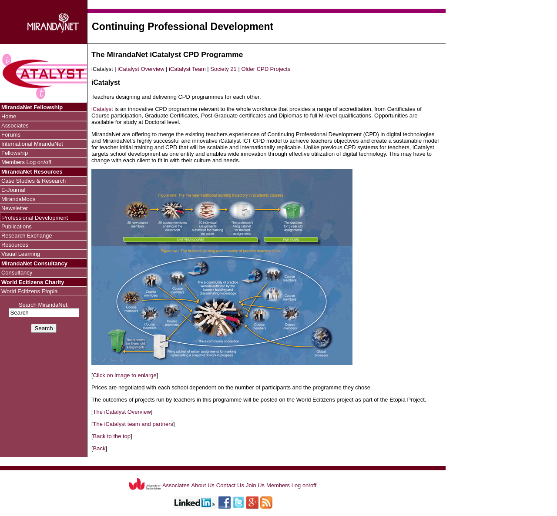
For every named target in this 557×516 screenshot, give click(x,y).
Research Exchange (26, 235)
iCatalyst (102, 109)
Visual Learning (20, 254)
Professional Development (35, 217)
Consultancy (16, 272)
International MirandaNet (32, 144)
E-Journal (13, 190)
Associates (15, 125)
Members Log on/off (26, 162)
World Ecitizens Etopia (29, 291)
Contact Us (230, 485)
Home (9, 116)
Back (99, 448)
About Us (203, 485)
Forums (10, 134)
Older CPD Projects (265, 69)
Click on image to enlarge (125, 375)
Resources (14, 244)
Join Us (255, 485)
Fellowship (14, 153)
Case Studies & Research (33, 181)
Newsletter (14, 208)
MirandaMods (18, 199)
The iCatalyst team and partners (133, 424)
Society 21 (223, 69)
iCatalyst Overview (140, 69)
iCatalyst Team (187, 69)
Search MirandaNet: (44, 309)
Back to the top (112, 436)
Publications (16, 226)
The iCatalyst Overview (122, 412)
